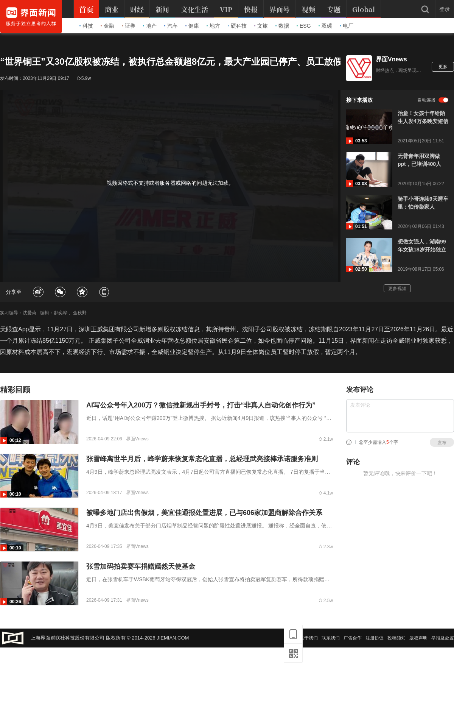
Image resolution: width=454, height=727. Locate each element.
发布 (441, 442)
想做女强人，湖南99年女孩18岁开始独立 (422, 246)
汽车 (171, 26)
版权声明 (418, 638)
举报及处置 (442, 638)
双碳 (325, 26)
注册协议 (374, 638)
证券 (128, 26)
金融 (107, 26)
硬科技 (237, 26)
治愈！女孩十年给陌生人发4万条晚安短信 (423, 117)
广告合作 (353, 638)
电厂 (346, 26)
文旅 (261, 26)
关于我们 (309, 638)
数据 (282, 26)
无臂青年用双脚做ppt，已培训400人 (419, 160)
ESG (304, 26)
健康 (192, 26)
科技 (86, 26)
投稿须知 (396, 638)
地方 (213, 26)
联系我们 (331, 638)
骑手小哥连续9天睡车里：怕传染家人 (423, 203)
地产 (150, 26)
